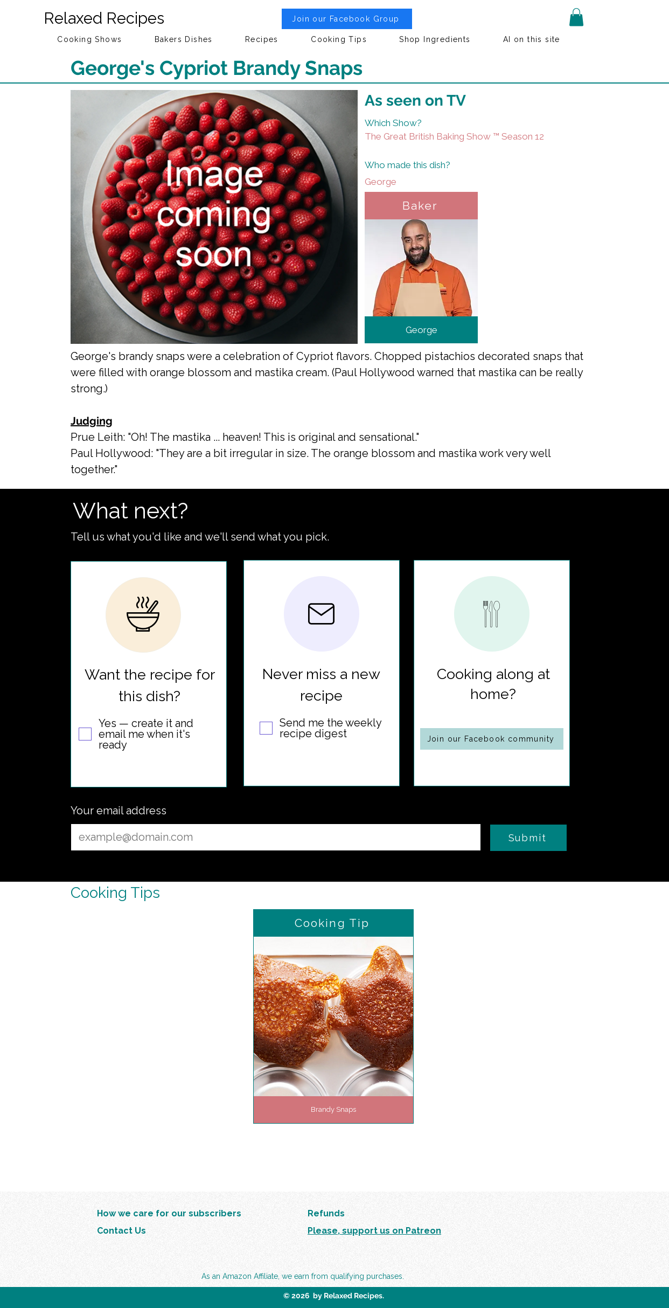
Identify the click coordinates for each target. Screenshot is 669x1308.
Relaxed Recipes (104, 18)
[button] (576, 17)
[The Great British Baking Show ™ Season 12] (469, 136)
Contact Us (121, 1231)
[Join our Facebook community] (491, 739)
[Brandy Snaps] (333, 1109)
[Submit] (528, 838)
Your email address (118, 810)
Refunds (326, 1213)
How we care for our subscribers (169, 1213)
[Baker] (421, 205)
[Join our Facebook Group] (347, 19)
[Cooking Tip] (333, 923)
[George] (441, 181)
